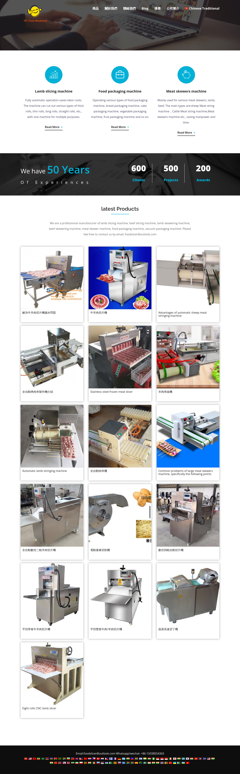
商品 (95, 8)
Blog (145, 8)
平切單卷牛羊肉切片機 (36, 629)
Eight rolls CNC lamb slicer (39, 708)
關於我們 (111, 8)
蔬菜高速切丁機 (168, 629)
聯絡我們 (129, 8)
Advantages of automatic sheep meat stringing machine (182, 314)
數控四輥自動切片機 (170, 550)
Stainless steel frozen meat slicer (111, 391)
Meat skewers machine (186, 91)
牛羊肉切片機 (98, 312)
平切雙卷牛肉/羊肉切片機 (106, 629)
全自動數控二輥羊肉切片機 (39, 550)
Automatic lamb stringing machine (44, 470)
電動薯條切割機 (100, 550)
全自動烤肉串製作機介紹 (37, 391)
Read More (54, 127)
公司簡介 (173, 8)
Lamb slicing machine (53, 91)
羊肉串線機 (165, 391)
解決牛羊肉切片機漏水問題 (39, 312)
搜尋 (157, 8)
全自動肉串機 (98, 470)
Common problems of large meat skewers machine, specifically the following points (185, 472)
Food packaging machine (120, 91)
